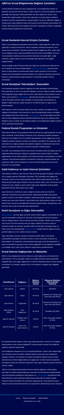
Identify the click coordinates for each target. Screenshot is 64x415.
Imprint (18, 398)
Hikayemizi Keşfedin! (29, 398)
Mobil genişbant (34, 115)
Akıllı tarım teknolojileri (39, 68)
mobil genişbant (23, 97)
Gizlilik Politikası (43, 398)
